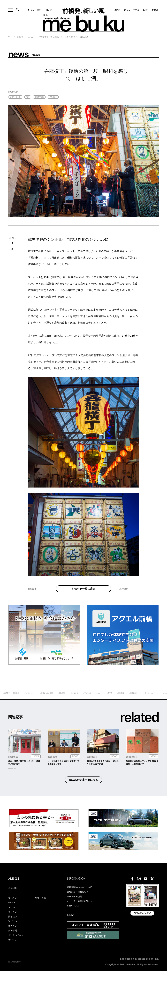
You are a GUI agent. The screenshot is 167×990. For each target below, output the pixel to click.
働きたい (144, 9)
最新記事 (14, 901)
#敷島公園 (89, 700)
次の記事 (125, 597)
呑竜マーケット (17, 97)
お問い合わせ (76, 921)
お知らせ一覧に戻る (83, 593)
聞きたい (48, 9)
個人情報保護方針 (17, 980)
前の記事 (34, 597)
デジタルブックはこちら (142, 929)
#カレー (134, 700)
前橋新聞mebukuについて (84, 900)
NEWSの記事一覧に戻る (84, 792)
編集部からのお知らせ (81, 905)
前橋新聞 (154, 9)
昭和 (33, 97)
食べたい (32, 9)
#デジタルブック (50, 700)
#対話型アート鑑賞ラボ (27, 700)
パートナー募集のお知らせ (84, 916)
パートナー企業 (77, 910)
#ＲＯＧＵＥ (104, 700)
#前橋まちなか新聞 (71, 700)
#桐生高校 (160, 700)
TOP (10, 37)
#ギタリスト (120, 700)
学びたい (135, 9)
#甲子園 (147, 700)
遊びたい (116, 9)
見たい (40, 9)
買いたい (126, 9)
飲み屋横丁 (66, 97)
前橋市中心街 (48, 97)
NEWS (34, 37)
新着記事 (22, 37)
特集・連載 (42, 911)
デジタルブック (18, 953)
